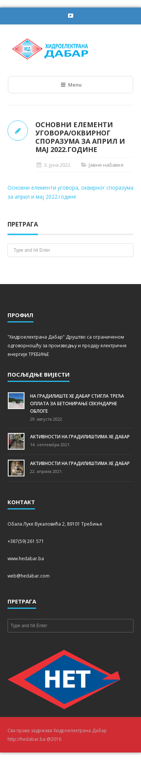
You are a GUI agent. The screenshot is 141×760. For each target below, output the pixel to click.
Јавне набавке (106, 164)
